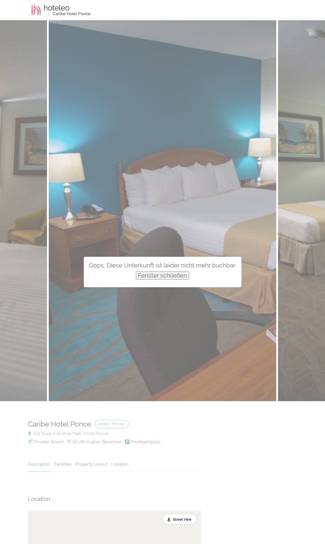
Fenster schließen (162, 275)
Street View (182, 519)
